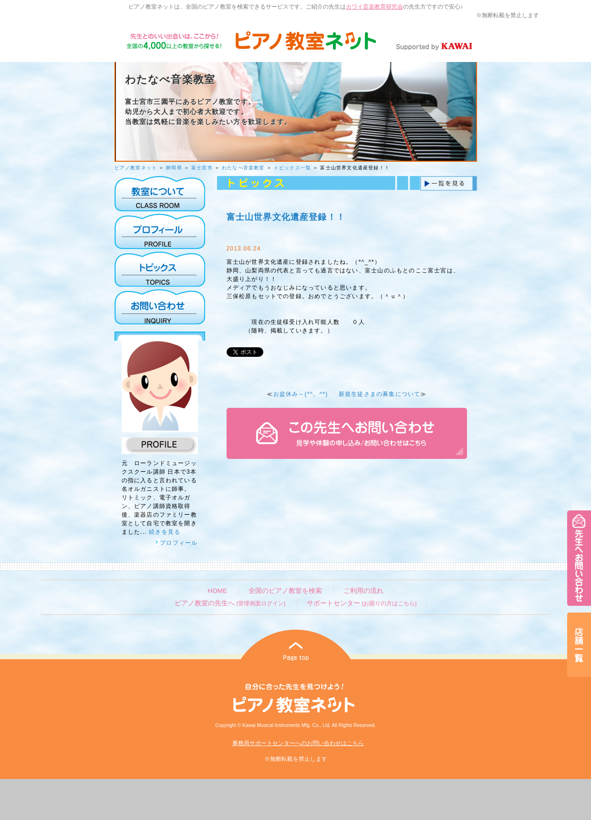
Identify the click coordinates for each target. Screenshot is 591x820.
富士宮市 (202, 167)
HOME (217, 590)
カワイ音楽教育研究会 (374, 6)
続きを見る (164, 532)
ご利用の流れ (363, 590)
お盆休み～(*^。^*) (300, 394)
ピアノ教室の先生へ (230, 603)
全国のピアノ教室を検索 (285, 590)
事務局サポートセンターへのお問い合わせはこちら (298, 743)
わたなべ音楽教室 (243, 167)
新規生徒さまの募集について (380, 394)
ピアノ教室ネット (135, 167)
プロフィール (176, 543)
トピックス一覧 (292, 167)
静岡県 (174, 167)
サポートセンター (361, 603)
